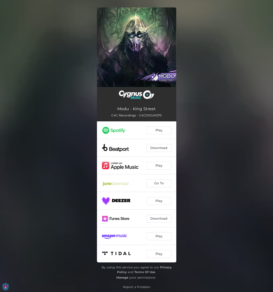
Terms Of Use (144, 272)
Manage (122, 277)
